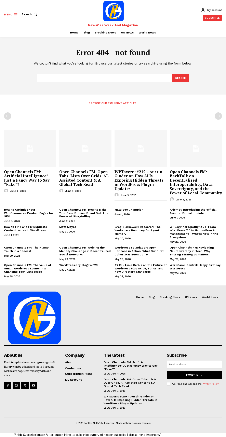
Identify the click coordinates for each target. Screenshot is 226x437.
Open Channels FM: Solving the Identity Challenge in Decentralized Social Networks (85, 251)
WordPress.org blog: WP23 (78, 265)
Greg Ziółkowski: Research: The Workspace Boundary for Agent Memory (138, 230)
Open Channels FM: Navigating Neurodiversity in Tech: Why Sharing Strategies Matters (192, 251)
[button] (30, 14)
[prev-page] (7, 116)
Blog (107, 373)
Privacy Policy (210, 383)
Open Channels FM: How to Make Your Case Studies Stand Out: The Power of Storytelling (83, 213)
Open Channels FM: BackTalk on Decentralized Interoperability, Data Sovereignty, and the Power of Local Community (196, 182)
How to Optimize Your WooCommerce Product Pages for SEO (28, 213)
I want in (194, 375)
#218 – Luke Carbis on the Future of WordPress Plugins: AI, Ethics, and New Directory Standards (141, 268)
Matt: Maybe (68, 226)
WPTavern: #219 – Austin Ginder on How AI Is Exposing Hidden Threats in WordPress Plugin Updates (139, 180)
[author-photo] (6, 191)
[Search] (180, 78)
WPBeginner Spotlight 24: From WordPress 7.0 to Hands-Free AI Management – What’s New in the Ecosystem (194, 232)
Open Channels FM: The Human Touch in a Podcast (27, 249)
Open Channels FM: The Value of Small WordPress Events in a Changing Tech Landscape (27, 268)
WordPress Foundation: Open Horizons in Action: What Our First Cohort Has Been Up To (139, 251)
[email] (194, 364)
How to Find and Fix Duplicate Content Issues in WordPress (25, 228)
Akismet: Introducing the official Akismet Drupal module (193, 211)
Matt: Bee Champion (129, 209)
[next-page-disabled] (218, 116)
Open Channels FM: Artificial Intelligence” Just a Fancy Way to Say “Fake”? (27, 178)
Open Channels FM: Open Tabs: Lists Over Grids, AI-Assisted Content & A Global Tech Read (84, 178)
